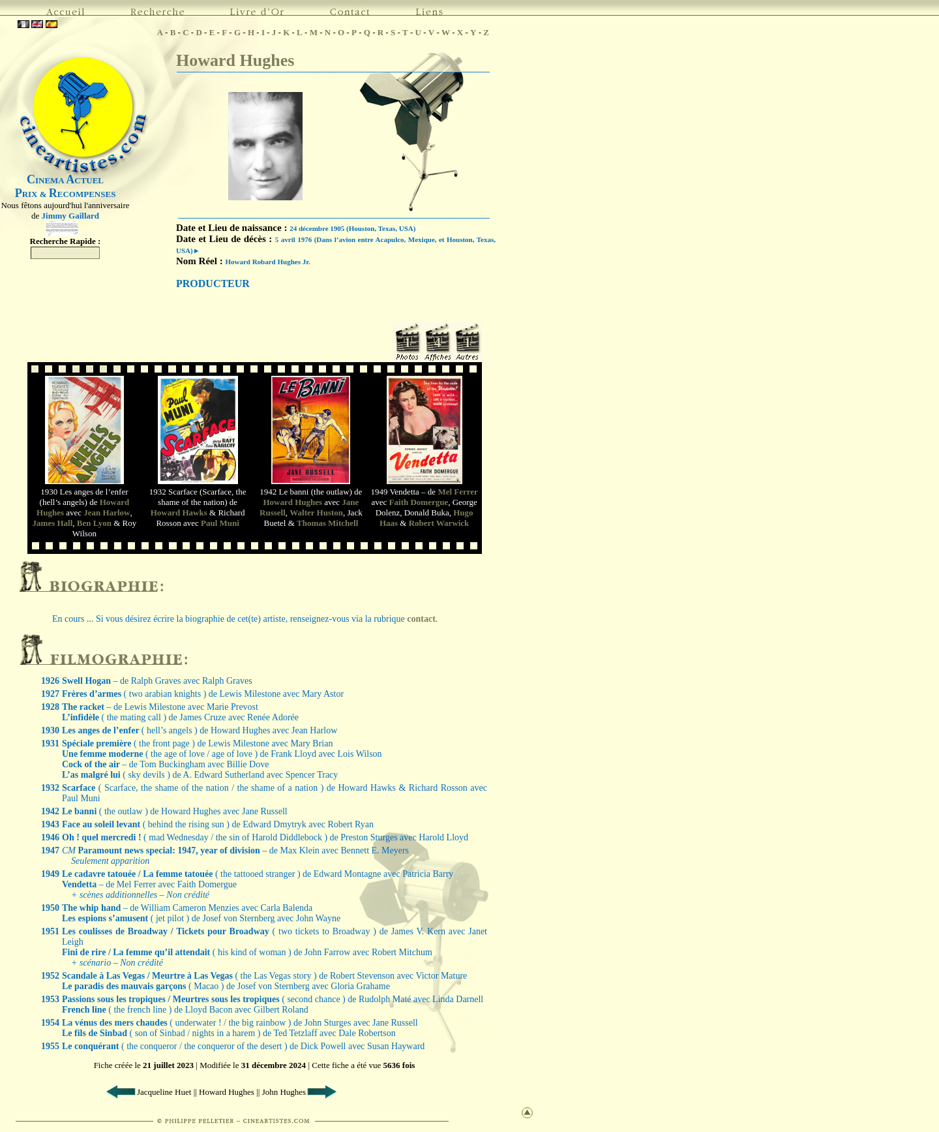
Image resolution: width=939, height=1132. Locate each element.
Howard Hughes (235, 60)
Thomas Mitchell (327, 523)
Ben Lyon (94, 523)
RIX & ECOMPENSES (65, 194)
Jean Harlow (106, 512)
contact (421, 619)
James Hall (53, 523)
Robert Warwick (439, 523)
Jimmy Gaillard (70, 216)
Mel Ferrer (457, 492)
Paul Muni (220, 523)
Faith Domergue (419, 502)
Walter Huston (316, 512)
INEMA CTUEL (65, 180)
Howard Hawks (179, 512)
